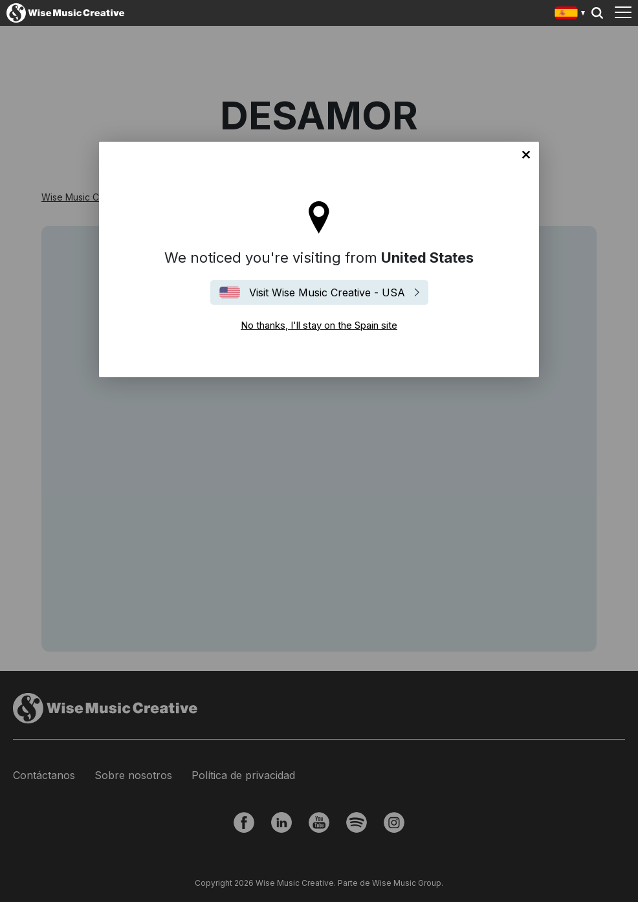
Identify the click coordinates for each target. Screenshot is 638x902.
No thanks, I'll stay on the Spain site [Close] (526, 154)
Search (597, 13)
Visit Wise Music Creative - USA (327, 292)
